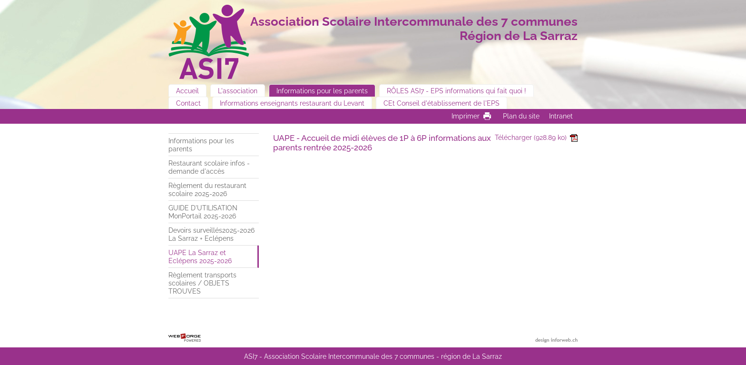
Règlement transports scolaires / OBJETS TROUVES (202, 283)
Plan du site (521, 116)
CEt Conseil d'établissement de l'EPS (441, 103)
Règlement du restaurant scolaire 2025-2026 (207, 189)
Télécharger (536, 137)
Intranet (561, 116)
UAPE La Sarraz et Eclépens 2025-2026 (200, 256)
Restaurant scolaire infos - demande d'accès (209, 167)
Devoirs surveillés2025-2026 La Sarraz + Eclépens (211, 234)
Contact (188, 103)
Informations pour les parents (322, 91)
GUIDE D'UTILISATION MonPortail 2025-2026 (202, 212)
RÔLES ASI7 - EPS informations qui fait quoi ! (456, 91)
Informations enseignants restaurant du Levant (292, 103)
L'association (237, 91)
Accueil (187, 91)
